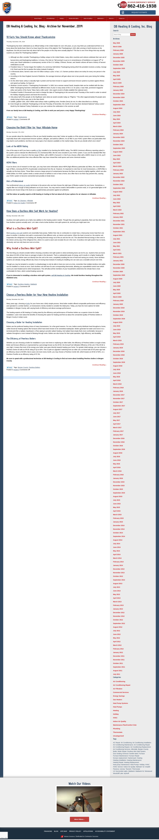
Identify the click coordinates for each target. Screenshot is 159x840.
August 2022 (117, 192)
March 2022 (117, 210)
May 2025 (116, 76)
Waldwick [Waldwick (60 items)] (131, 771)
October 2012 (118, 620)
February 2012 (118, 649)
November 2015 (119, 485)
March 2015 (117, 514)
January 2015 (118, 522)
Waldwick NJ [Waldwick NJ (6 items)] (139, 771)
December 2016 (118, 438)
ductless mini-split (16, 233)
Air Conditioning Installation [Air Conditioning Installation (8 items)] (141, 742)
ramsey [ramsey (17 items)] (122, 769)
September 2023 (119, 148)
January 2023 (118, 173)
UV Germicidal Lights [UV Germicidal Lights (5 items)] (120, 771)
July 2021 (116, 239)
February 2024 (118, 130)
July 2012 (116, 631)
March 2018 (117, 384)
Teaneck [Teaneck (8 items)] (128, 769)
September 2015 (119, 493)
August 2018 (117, 366)
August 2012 (117, 627)
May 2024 (116, 119)
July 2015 (116, 500)
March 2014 (117, 558)
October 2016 (118, 446)
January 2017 (118, 435)
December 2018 (118, 351)
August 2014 (117, 540)
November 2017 (119, 398)
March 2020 (117, 297)
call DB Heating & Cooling (60, 275)
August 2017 (117, 409)
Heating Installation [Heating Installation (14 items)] (119, 760)
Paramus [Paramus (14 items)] (116, 769)
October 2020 (118, 271)
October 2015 (118, 489)
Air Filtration (117, 689)
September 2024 (119, 105)
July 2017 (116, 413)
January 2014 (118, 565)
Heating (16, 286)
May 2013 (116, 594)
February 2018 (118, 388)
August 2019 (117, 322)
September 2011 (119, 667)
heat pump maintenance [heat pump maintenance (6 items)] (121, 764)
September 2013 (119, 580)
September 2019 (119, 319)
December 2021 (118, 221)
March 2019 (117, 340)
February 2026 (118, 50)
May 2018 (116, 377)
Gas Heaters (117, 699)
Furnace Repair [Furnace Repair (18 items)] (134, 756)
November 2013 (119, 573)
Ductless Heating (23, 284)
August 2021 (117, 235)
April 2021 (116, 250)
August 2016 (117, 453)
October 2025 (118, 65)
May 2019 (116, 333)
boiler (28, 303)
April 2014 (116, 554)
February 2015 (118, 518)
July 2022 (116, 195)
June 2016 (117, 460)
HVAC (115, 718)
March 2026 (117, 46)
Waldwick (33, 284)
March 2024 (117, 126)
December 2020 (118, 264)
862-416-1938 (142, 6)
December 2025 (118, 57)
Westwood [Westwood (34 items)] (148, 771)
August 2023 (117, 152)
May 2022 (116, 202)
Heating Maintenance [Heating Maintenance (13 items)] (134, 760)
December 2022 (118, 177)
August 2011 (117, 670)
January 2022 (118, 217)
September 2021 (119, 232)
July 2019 (116, 326)
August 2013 (117, 583)
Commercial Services (121, 692)
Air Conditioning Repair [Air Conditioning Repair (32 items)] (142, 745)
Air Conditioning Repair (121, 685)
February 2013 (118, 605)
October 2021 (118, 228)
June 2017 (117, 417)
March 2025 (117, 83)
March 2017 (117, 427)
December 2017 (118, 395)
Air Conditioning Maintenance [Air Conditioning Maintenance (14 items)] (123, 745)
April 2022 (116, 206)
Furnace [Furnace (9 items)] (142, 753)
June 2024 (117, 115)
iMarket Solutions (69, 836)
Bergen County (23, 367)
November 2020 (119, 268)
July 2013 (116, 587)
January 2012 (118, 652)
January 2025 (118, 90)
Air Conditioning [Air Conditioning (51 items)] (126, 742)
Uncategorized (118, 736)
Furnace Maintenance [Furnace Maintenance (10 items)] (120, 756)
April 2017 (116, 424)
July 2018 (116, 369)
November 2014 (119, 529)
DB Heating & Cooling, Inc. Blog (133, 26)
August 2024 (117, 108)
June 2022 (117, 199)
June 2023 (117, 155)
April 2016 (116, 467)
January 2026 (118, 54)
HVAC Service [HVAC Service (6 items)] (118, 767)
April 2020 (116, 293)
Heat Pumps (117, 707)
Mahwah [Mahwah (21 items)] (139, 767)
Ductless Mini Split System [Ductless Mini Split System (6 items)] (136, 751)
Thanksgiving (22, 117)
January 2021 (118, 261)
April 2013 (116, 598)
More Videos (78, 819)
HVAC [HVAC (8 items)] (147, 764)
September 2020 (119, 275)
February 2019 (118, 344)
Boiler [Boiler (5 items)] (115, 751)
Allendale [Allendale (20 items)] (134, 749)
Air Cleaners (22, 201)
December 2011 (118, 656)
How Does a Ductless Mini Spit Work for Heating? (32, 211)
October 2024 (118, 101)
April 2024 (116, 123)
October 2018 (118, 358)
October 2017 (118, 402)
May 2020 (116, 290)
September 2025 (119, 68)
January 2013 (118, 609)
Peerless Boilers (34, 367)
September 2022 (119, 188)
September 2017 (119, 406)
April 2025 (116, 79)
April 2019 (116, 337)
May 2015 (116, 507)
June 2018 (117, 373)
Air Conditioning (119, 681)
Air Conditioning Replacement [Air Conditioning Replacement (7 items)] (140, 747)
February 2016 (118, 475)
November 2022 (119, 181)
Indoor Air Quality (19, 203)
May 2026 (116, 43)
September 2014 (119, 536)
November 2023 (119, 141)
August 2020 (117, 279)
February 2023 (118, 170)
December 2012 (118, 612)
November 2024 (119, 97)
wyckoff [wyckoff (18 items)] (126, 773)
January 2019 (118, 348)
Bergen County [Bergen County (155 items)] (143, 749)
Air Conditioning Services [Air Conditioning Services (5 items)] (121, 749)
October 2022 (118, 184)
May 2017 (116, 420)
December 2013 (118, 569)
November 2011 (119, 660)
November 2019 (119, 311)
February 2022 (118, 213)
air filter (38, 150)
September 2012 (119, 623)
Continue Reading (98, 114)
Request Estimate (139, 12)
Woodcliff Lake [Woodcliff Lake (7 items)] (118, 773)
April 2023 (116, 163)
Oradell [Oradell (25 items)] (147, 767)
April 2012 (116, 641)
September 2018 (119, 362)
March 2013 (117, 602)
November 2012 (119, 616)
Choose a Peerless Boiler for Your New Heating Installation (37, 294)
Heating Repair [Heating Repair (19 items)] (118, 762)
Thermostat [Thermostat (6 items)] (136, 769)
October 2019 (118, 315)
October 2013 (118, 576)
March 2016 (117, 471)
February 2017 (118, 431)
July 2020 (116, 282)
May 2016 (116, 464)
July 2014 (116, 543)
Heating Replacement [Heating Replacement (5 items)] (131, 762)
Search (133, 34)
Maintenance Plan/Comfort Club (124, 725)
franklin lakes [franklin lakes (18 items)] (133, 753)
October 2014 (118, 533)
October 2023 (118, 144)
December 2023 (118, 137)
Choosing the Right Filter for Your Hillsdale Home (32, 127)
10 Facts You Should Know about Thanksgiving (31, 37)
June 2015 (117, 504)
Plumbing (116, 729)
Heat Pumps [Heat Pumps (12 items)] (134, 764)
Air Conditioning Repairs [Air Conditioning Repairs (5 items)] (121, 747)
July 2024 (116, 112)
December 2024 (118, 94)
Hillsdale (30, 201)
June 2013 (117, 591)
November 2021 (119, 224)
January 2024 (118, 134)
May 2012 (116, 638)
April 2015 (116, 511)
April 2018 (116, 380)
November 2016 (119, 442)
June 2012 (117, 634)
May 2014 (116, 551)
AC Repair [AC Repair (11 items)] (116, 742)
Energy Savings (119, 696)
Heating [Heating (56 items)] (139, 758)
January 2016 (118, 478)
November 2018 (119, 355)
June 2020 (117, 286)
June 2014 (117, 547)
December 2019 (118, 308)
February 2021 (118, 257)
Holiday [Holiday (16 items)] (142, 764)
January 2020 (118, 304)
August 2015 (117, 496)
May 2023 (116, 159)
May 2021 (116, 246)
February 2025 (118, 86)
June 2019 (117, 329)
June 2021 (117, 242)
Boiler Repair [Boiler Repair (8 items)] (122, 751)
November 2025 (119, 61)
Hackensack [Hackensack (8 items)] (132, 758)
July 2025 (116, 72)
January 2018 (118, 391)
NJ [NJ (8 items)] (143, 767)
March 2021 (117, 253)
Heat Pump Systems (120, 703)
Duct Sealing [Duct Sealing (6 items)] (117, 753)
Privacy (2, 837)
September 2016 (119, 449)
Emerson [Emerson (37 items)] (126, 753)
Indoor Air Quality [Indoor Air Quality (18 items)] (129, 767)
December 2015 (118, 482)
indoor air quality (24, 185)
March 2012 (117, 645)
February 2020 (118, 300)
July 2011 (116, 674)
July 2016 (116, 456)
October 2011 (118, 663)
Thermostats (117, 732)
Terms (6, 837)
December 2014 (118, 525)
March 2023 (117, 166)
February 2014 (118, 562)
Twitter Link (10, 117)
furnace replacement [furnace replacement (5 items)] (120, 758)
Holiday (16, 119)
